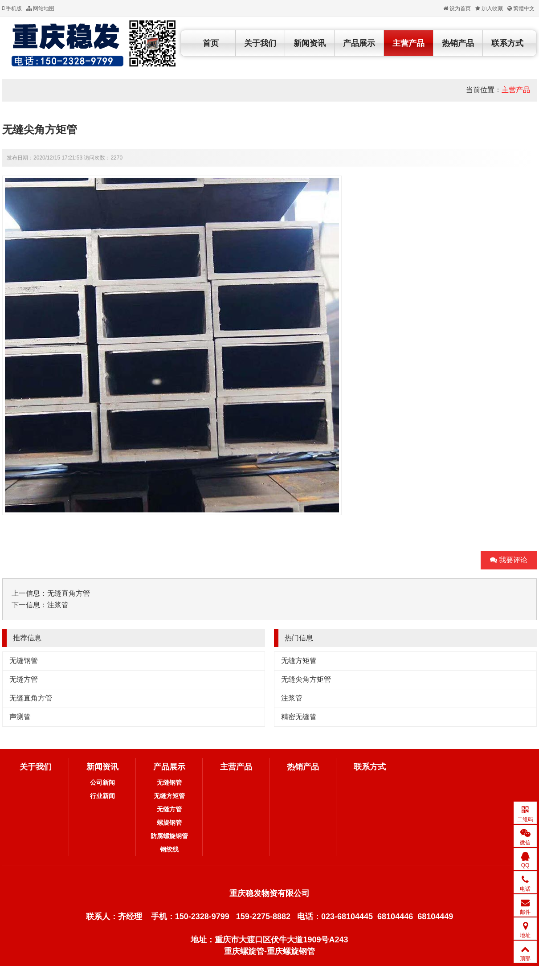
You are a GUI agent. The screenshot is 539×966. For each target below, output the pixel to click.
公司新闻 (102, 782)
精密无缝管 (299, 716)
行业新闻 (102, 795)
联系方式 (507, 43)
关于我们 (260, 43)
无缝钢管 (23, 660)
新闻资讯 (310, 43)
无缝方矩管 (299, 660)
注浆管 (58, 605)
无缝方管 (23, 679)
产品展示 (359, 43)
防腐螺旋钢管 (169, 835)
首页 (211, 43)
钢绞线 (169, 849)
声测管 (20, 716)
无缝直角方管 (68, 593)
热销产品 (458, 43)
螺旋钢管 (169, 822)
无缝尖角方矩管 (306, 679)
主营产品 (408, 43)
